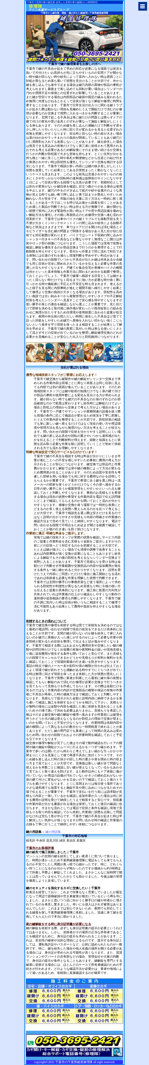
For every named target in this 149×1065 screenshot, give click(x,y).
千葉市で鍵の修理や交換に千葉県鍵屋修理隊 (56, 7)
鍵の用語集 (53, 831)
